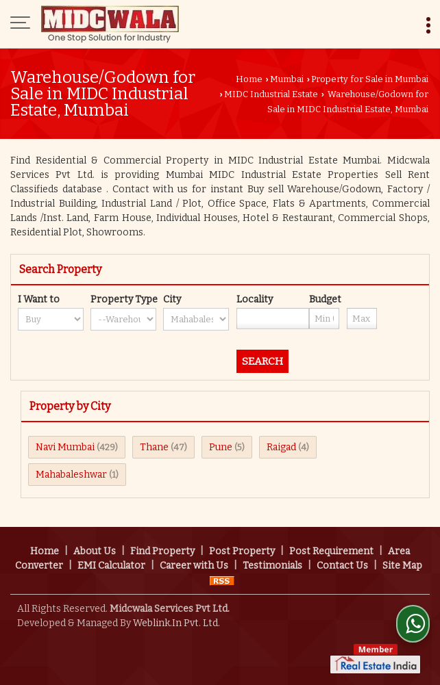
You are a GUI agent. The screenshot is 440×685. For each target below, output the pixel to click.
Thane (154, 447)
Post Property (242, 551)
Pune (220, 447)
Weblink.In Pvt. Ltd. (176, 623)
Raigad (281, 447)
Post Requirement (331, 551)
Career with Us (194, 565)
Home (249, 79)
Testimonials (272, 565)
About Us (94, 551)
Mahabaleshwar (71, 474)
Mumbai (287, 79)
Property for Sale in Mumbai (369, 79)
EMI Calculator (111, 565)
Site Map (402, 565)
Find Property (162, 551)
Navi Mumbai (65, 447)
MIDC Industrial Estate (271, 94)
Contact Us (342, 565)
